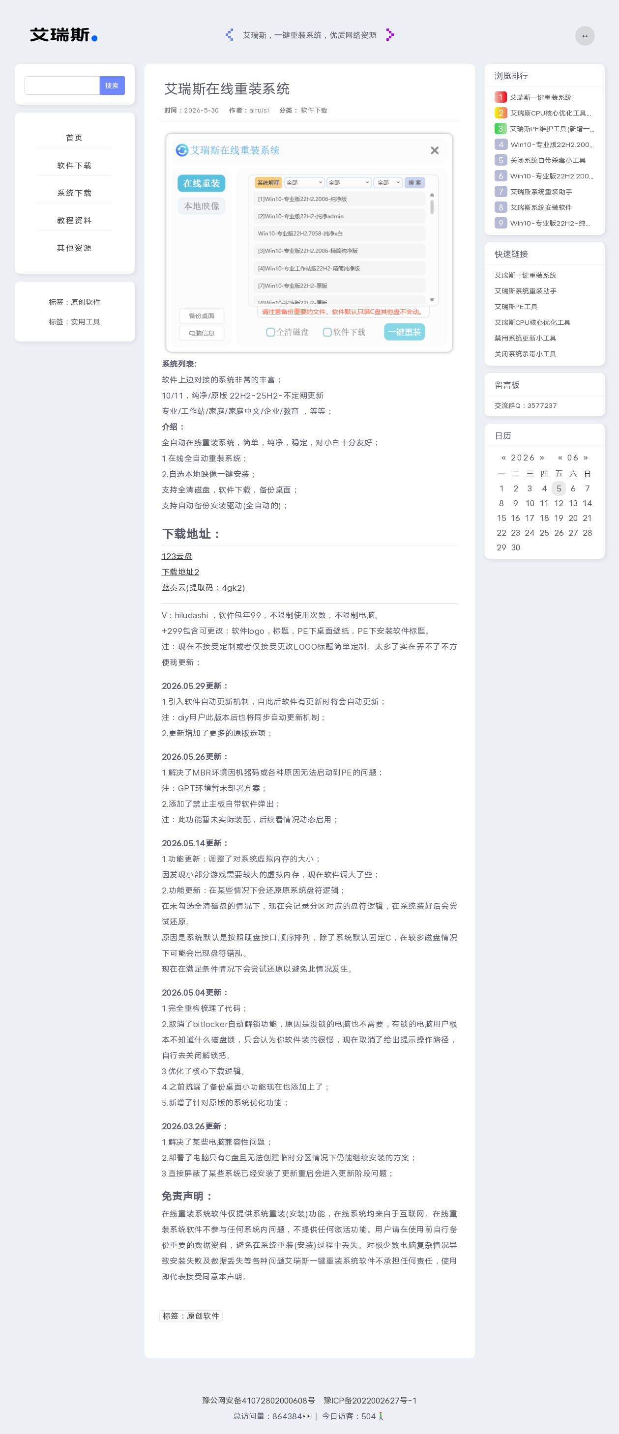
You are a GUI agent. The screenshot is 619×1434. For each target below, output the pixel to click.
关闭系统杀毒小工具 (526, 354)
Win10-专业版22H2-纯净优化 (558, 223)
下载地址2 (181, 571)
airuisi (259, 110)
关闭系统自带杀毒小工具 (548, 160)
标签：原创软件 (74, 302)
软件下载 (74, 165)
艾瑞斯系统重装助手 (541, 192)
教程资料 (74, 220)
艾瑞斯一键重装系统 (541, 97)
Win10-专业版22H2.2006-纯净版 (564, 176)
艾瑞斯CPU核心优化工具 (533, 322)
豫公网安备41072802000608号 (258, 1400)
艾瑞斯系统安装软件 (541, 207)
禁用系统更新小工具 (526, 338)
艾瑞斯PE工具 (516, 307)
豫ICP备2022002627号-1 (370, 1400)
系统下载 (74, 193)
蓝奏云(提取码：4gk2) (204, 587)
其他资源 (74, 248)
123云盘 (177, 556)
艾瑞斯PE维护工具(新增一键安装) (561, 129)
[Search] (62, 85)
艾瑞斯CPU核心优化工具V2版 (556, 113)
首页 (75, 138)
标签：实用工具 (74, 321)
